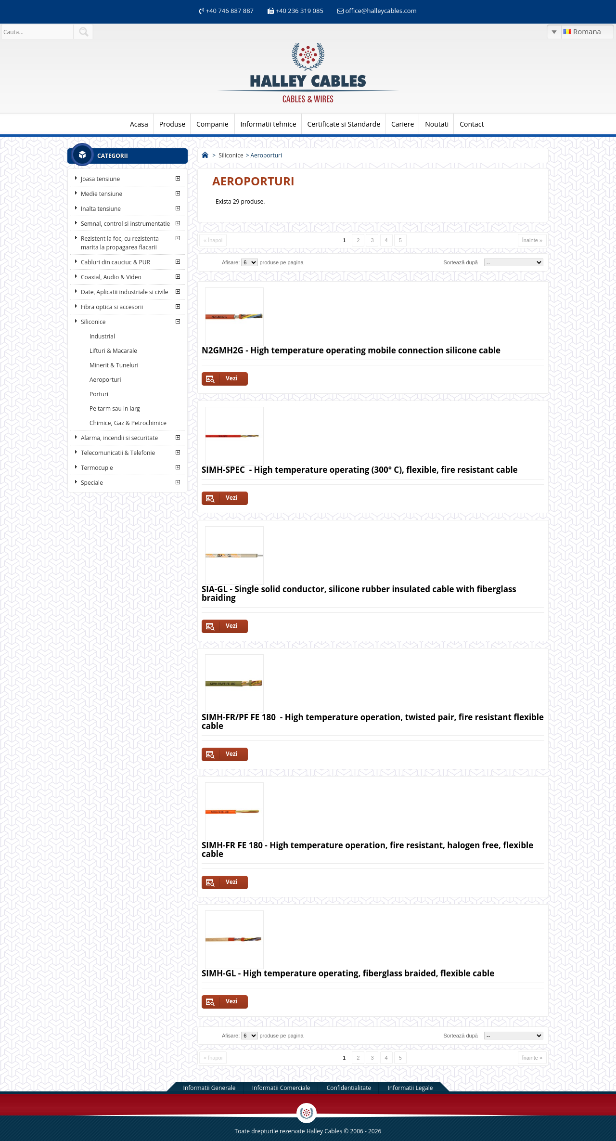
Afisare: (231, 262)
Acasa (139, 124)
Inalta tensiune (101, 209)
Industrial (102, 336)
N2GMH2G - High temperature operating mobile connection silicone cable (351, 350)
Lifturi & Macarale (113, 351)
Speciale (92, 483)
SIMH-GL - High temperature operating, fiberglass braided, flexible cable (348, 973)
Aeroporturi (105, 380)
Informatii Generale (209, 1088)
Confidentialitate (349, 1088)
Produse (172, 124)
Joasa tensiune (100, 179)
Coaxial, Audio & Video (111, 277)
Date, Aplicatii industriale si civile (124, 292)
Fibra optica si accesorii (112, 307)
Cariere (402, 124)
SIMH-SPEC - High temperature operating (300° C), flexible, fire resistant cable (360, 469)
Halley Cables (325, 1131)
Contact (472, 124)
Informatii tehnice (268, 124)
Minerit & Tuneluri (114, 365)
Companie (212, 124)
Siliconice (93, 322)
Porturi (99, 394)
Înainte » (532, 240)
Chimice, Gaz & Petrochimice (128, 423)
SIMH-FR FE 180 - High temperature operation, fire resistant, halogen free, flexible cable (367, 849)
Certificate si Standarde (344, 124)
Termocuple (97, 468)
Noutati (437, 124)
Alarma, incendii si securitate (119, 438)
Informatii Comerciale (281, 1088)
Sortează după (460, 262)
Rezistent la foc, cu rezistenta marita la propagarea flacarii (120, 242)
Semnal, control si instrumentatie (125, 224)
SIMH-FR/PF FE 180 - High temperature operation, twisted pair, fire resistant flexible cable (373, 721)
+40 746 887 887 (229, 10)
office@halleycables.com (380, 10)
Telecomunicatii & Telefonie (118, 453)
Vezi (231, 378)
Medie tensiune (101, 194)
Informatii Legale (410, 1088)
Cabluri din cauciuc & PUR (115, 262)
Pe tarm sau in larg (115, 408)
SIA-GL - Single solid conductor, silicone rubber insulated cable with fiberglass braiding (359, 593)
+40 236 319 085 (299, 10)
